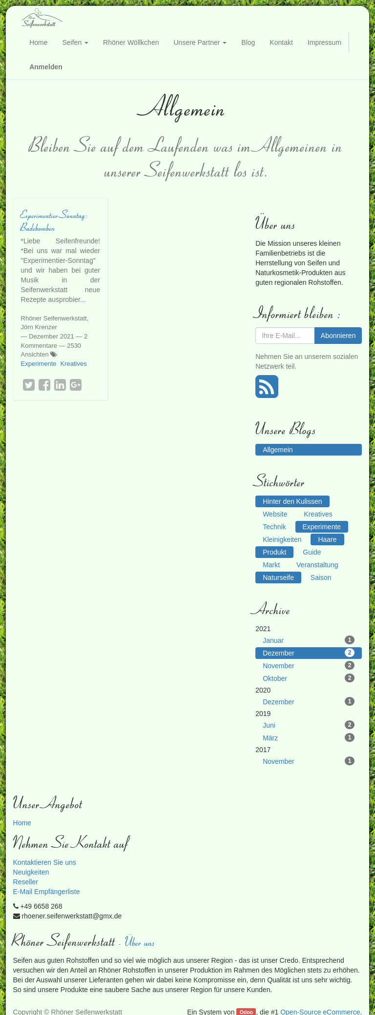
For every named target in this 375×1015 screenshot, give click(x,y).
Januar (308, 640)
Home (22, 823)
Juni (308, 724)
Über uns (140, 941)
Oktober (308, 678)
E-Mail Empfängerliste (46, 892)
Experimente (39, 363)
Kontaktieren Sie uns (44, 862)
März (308, 737)
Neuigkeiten (31, 872)
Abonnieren (338, 335)
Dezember (308, 652)
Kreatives (74, 363)
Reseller (25, 882)
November (308, 665)
